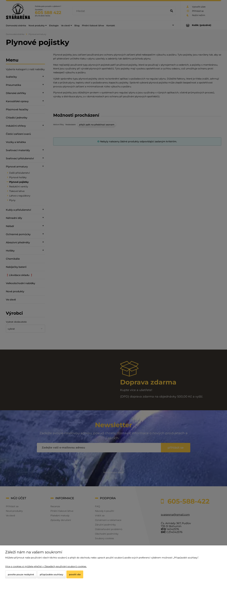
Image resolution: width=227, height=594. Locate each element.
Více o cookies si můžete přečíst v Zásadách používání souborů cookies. (46, 566)
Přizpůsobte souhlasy (51, 574)
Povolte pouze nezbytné (21, 574)
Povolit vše (75, 574)
